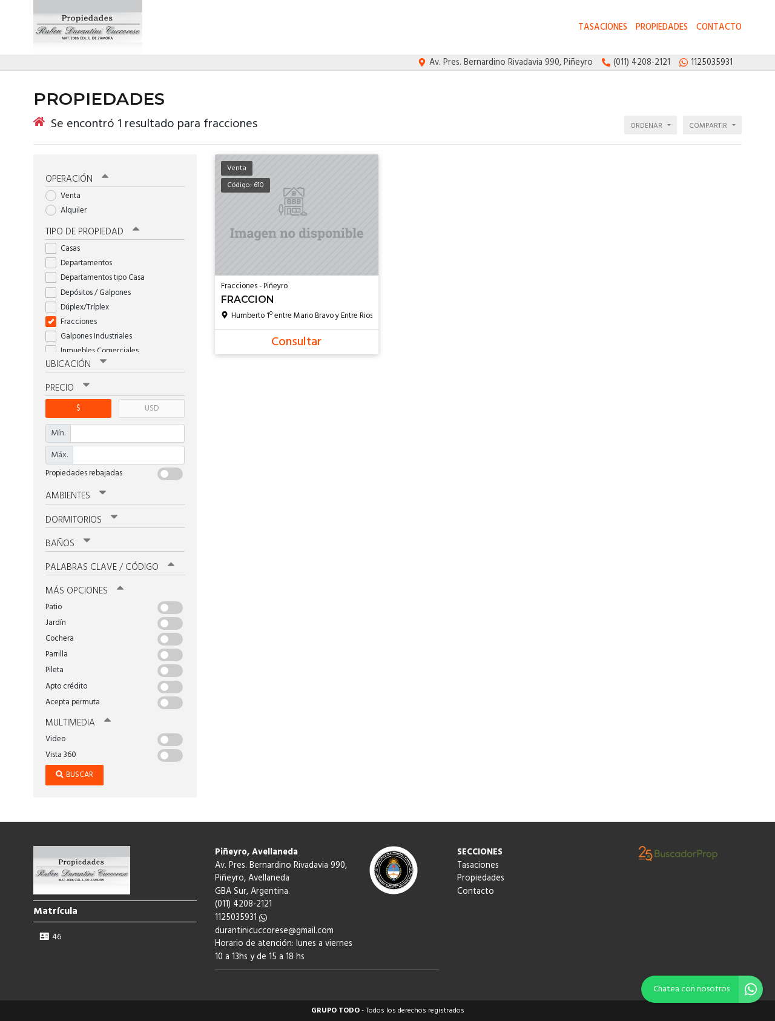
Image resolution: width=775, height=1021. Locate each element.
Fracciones (75, 322)
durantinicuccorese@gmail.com (274, 931)
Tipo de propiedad (92, 232)
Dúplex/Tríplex (81, 307)
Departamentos (82, 263)
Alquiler (69, 210)
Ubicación (76, 364)
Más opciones (84, 591)
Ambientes (75, 496)
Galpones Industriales (92, 336)
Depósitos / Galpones (92, 293)
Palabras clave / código (109, 567)
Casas (66, 248)
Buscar (74, 774)
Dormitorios (81, 520)
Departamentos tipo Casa (99, 277)
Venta (66, 196)
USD (152, 408)
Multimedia (78, 723)
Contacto (719, 28)
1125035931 (241, 918)
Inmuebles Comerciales (96, 351)
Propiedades (662, 28)
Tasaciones (602, 28)
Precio (67, 388)
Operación (76, 179)
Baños (67, 544)
